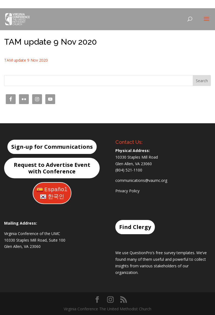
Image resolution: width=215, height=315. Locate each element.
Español (52, 190)
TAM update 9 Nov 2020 (26, 60)
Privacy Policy (127, 190)
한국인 (52, 197)
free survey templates (175, 252)
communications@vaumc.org (141, 180)
